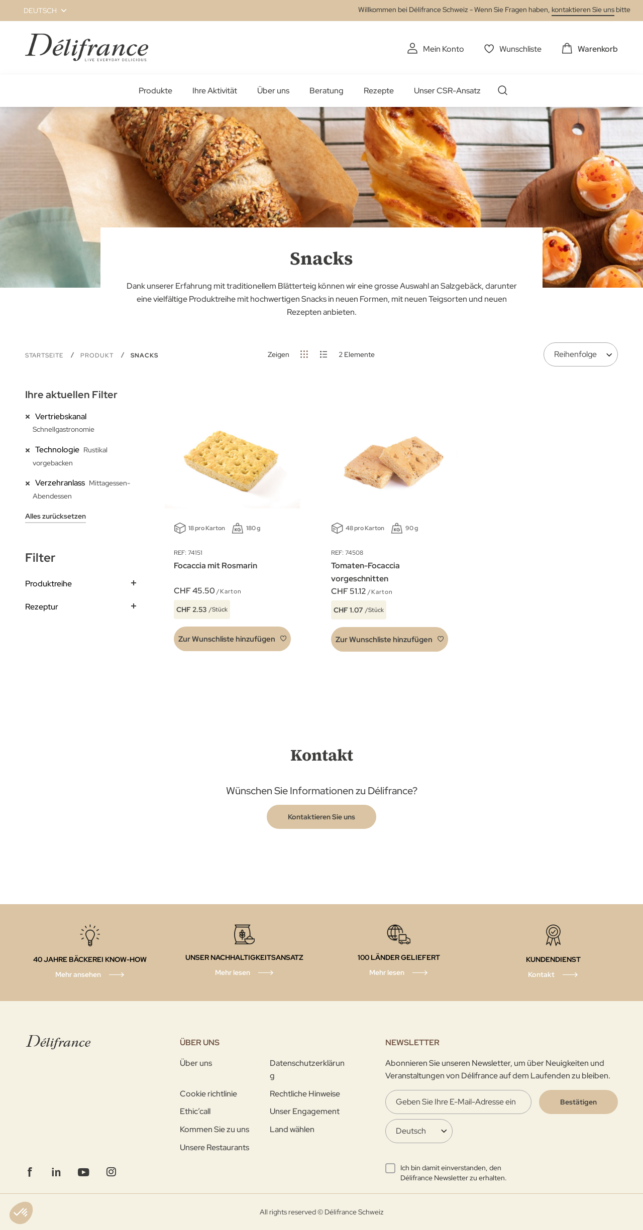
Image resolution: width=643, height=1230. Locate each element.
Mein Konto (443, 49)
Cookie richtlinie (208, 1093)
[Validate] (578, 1102)
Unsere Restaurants (214, 1147)
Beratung (326, 90)
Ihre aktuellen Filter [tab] (71, 394)
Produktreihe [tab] (48, 583)
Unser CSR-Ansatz (447, 90)
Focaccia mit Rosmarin (215, 565)
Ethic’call (195, 1111)
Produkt (98, 355)
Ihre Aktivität (214, 90)
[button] (39, 10)
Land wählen (292, 1129)
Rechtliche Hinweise (305, 1093)
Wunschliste (520, 49)
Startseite (45, 355)
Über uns (273, 90)
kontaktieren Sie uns (583, 9)
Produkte (155, 90)
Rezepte (379, 90)
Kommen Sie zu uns (214, 1129)
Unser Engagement (305, 1111)
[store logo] (86, 47)
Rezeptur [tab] (41, 606)
